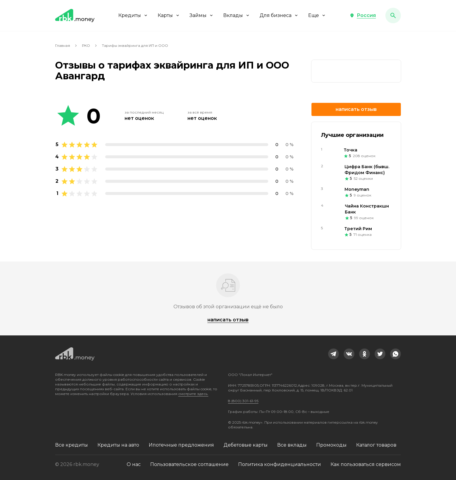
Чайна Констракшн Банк (367, 209)
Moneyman (357, 189)
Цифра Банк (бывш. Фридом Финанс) (367, 169)
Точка (350, 150)
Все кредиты (71, 445)
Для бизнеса (279, 15)
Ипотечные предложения (181, 445)
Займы (202, 15)
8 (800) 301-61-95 (243, 401)
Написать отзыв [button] (356, 109)
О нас (134, 464)
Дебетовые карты (246, 445)
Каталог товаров (376, 445)
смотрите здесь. (193, 393)
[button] (363, 15)
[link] (356, 71)
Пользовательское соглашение (189, 464)
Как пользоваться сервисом (366, 464)
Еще (317, 15)
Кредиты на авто (118, 445)
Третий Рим (358, 228)
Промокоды (331, 445)
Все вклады (292, 445)
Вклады (236, 15)
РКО (86, 45)
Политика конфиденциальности (279, 464)
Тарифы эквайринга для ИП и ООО (135, 45)
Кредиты (133, 15)
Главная (62, 45)
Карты (169, 15)
